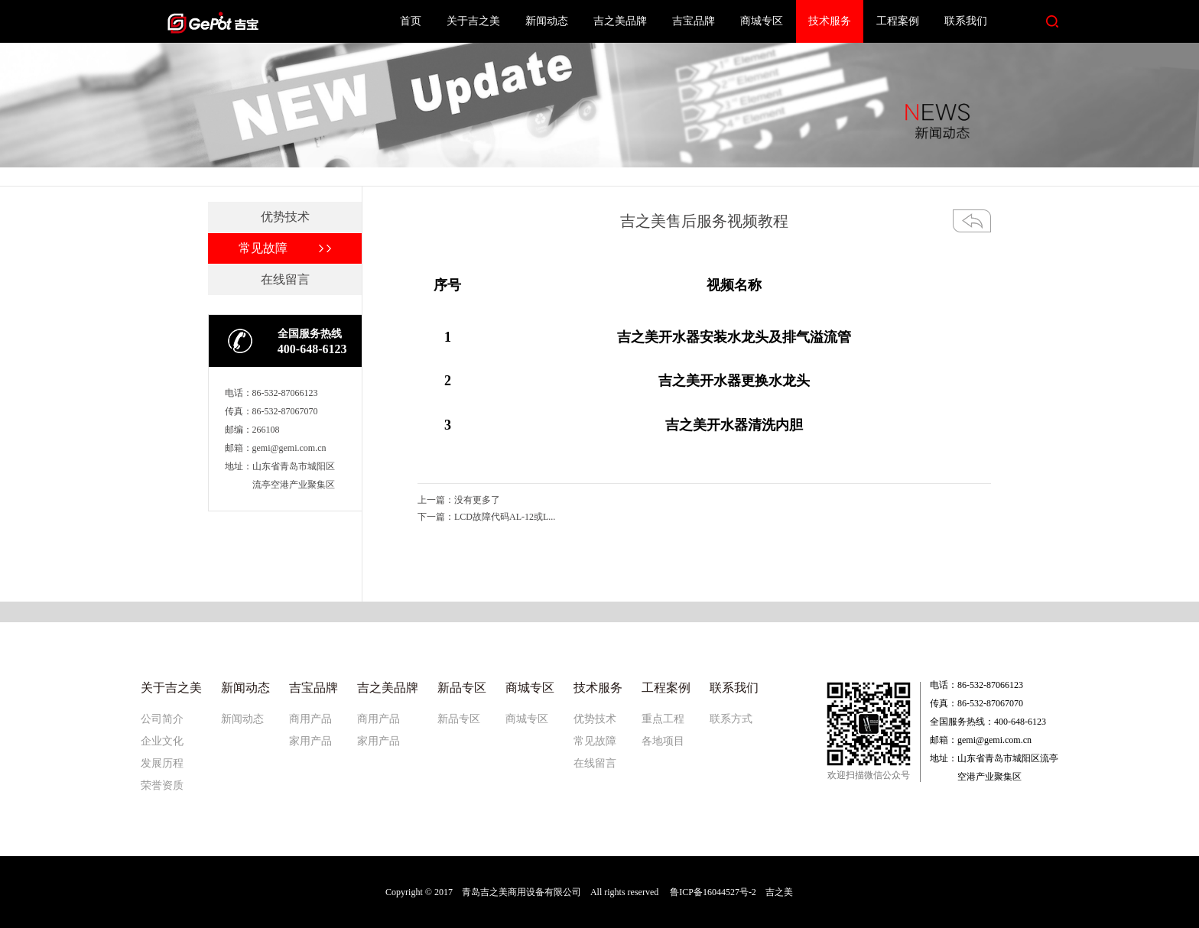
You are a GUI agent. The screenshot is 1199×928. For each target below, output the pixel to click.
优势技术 (595, 719)
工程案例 (897, 21)
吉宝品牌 (693, 21)
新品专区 (458, 719)
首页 (410, 21)
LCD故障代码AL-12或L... (504, 516)
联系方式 (731, 719)
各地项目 (663, 741)
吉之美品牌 (620, 21)
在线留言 (595, 763)
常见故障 (595, 741)
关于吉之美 (473, 21)
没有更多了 (477, 500)
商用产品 (310, 719)
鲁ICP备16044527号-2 (713, 892)
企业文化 (162, 741)
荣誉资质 (162, 785)
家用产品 (310, 741)
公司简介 (162, 719)
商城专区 (761, 21)
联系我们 (965, 21)
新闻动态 (546, 21)
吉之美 (779, 892)
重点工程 (663, 719)
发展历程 (162, 763)
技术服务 (829, 21)
